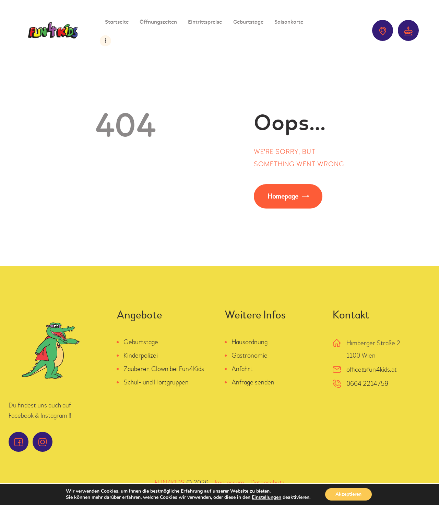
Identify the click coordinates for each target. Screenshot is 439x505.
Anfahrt (242, 368)
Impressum (229, 482)
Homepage (283, 196)
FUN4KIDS (170, 482)
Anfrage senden (253, 382)
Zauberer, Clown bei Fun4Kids (163, 368)
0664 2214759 (367, 383)
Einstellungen (266, 497)
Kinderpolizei (140, 355)
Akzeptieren (348, 494)
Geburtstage (140, 342)
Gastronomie (250, 355)
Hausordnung (250, 342)
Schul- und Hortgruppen (156, 382)
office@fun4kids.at (371, 369)
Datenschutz (267, 482)
